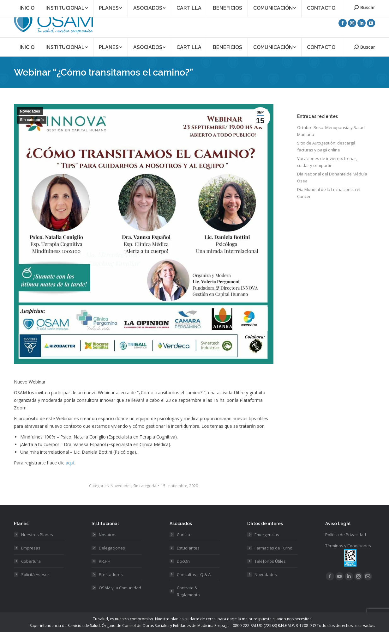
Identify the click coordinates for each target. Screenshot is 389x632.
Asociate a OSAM (278, 4)
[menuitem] (27, 47)
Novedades (30, 111)
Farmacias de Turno (273, 548)
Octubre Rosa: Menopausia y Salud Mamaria (331, 131)
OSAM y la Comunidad (120, 588)
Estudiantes (188, 548)
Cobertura (31, 561)
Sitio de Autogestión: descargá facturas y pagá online (326, 146)
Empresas (30, 548)
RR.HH (105, 561)
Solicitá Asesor (35, 574)
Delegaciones (112, 548)
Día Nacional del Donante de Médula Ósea (332, 177)
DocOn (183, 561)
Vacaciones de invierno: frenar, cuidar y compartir (327, 162)
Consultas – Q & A (194, 574)
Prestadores (111, 574)
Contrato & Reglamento (188, 591)
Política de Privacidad (345, 534)
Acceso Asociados (316, 4)
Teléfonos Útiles (270, 561)
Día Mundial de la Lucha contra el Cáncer (328, 193)
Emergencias (266, 534)
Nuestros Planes (37, 534)
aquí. (70, 463)
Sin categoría (32, 120)
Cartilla (183, 534)
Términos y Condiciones (348, 546)
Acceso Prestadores (357, 4)
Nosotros (108, 534)
